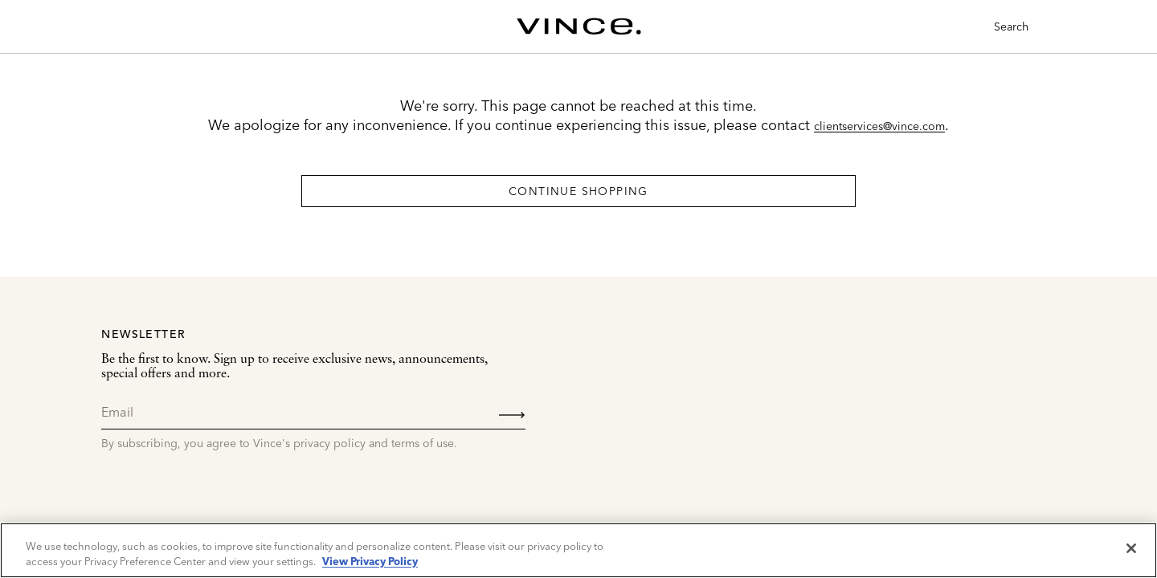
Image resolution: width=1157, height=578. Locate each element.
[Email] (313, 411)
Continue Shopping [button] (578, 191)
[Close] (1131, 548)
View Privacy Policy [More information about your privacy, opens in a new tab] (370, 561)
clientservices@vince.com (879, 126)
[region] (578, 550)
